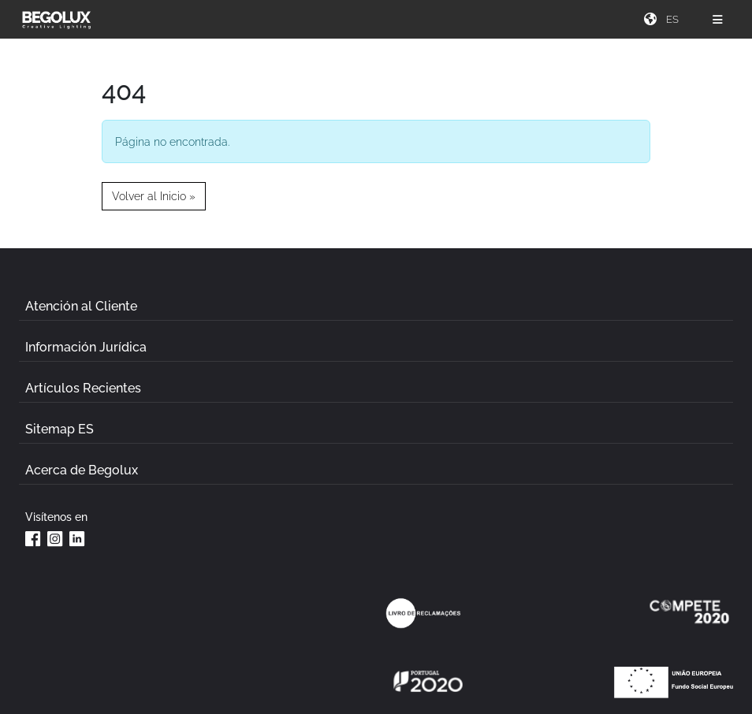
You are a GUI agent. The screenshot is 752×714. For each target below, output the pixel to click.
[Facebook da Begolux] (33, 538)
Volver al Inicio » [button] (153, 196)
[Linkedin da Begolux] (77, 538)
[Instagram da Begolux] (55, 538)
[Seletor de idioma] (675, 19)
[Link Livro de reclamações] (423, 613)
